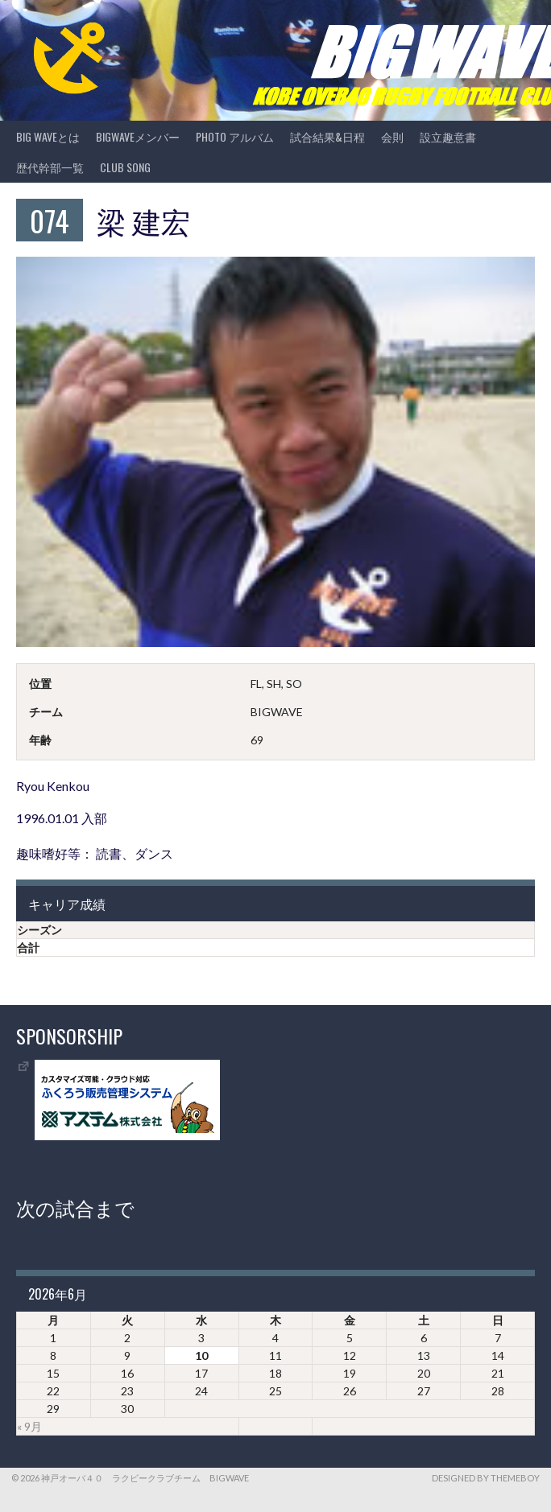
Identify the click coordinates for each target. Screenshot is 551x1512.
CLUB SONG (125, 167)
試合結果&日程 (327, 136)
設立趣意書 (448, 136)
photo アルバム (235, 136)
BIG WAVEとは (48, 136)
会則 (392, 136)
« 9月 (29, 1426)
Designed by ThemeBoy (486, 1478)
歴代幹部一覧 (50, 167)
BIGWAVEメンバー (138, 136)
